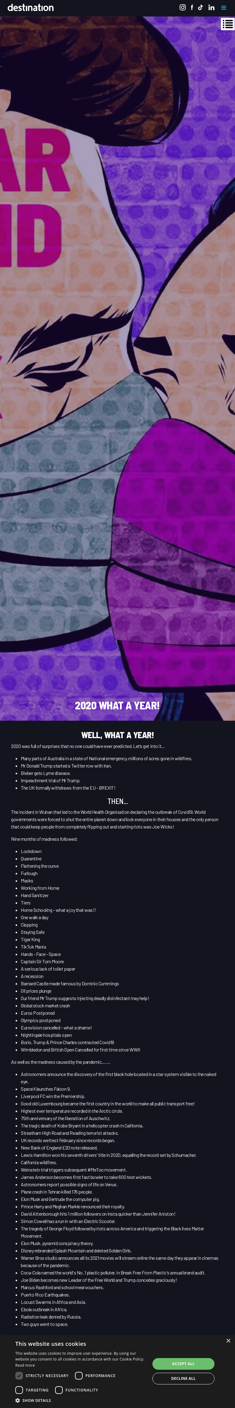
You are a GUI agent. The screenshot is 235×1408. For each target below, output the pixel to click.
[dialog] (117, 1371)
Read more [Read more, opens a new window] (25, 1365)
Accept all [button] (183, 1363)
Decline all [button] (183, 1378)
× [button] (228, 1341)
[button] (80, 1400)
